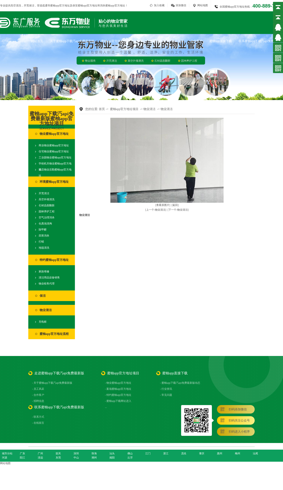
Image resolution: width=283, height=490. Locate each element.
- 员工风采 (38, 389)
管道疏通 (42, 5)
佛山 (130, 453)
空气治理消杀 (47, 217)
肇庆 (201, 453)
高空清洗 (16, 5)
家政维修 (44, 271)
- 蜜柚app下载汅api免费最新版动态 (180, 382)
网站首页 (37, 41)
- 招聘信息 (38, 401)
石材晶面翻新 (47, 205)
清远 (40, 457)
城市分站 (7, 453)
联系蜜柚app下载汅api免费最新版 (261, 41)
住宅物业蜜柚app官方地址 (54, 151)
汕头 (112, 453)
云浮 (130, 457)
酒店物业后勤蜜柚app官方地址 (55, 172)
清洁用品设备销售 (49, 277)
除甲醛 (43, 229)
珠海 (94, 453)
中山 (76, 457)
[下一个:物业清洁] (178, 209)
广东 (22, 453)
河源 (4, 457)
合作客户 (197, 41)
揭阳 (112, 457)
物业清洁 (46, 310)
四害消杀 (44, 235)
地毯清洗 (44, 247)
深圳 (76, 453)
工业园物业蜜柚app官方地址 (55, 157)
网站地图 (202, 5)
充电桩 (43, 321)
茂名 (183, 453)
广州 (40, 453)
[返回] (175, 205)
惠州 (219, 453)
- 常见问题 (166, 395)
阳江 (22, 457)
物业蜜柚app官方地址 (54, 133)
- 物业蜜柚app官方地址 (118, 382)
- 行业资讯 (166, 389)
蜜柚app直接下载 (220, 41)
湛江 (165, 453)
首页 (102, 109)
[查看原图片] (162, 205)
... (106, 407)
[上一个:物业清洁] (155, 209)
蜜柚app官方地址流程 (54, 333)
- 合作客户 (38, 395)
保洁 (43, 295)
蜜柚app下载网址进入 (150, 41)
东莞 (58, 457)
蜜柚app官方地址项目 (115, 41)
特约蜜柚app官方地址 (54, 259)
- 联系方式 (38, 416)
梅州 (237, 453)
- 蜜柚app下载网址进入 (118, 401)
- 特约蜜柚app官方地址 (118, 395)
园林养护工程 (47, 211)
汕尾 (255, 453)
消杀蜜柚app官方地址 (112, 5)
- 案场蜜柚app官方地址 (118, 389)
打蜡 (41, 241)
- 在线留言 (38, 422)
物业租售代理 (47, 283)
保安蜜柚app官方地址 (84, 5)
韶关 (58, 453)
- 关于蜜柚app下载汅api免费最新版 (52, 382)
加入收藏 (159, 5)
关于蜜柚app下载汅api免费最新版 (72, 41)
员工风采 (178, 41)
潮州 (94, 457)
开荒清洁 (44, 193)
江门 (148, 453)
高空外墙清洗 (47, 199)
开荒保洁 (29, 5)
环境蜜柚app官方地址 (54, 181)
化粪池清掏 (45, 223)
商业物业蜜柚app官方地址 (54, 145)
